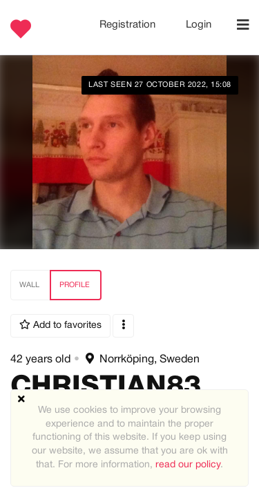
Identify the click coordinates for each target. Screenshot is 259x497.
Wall (29, 285)
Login (198, 25)
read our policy (187, 464)
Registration (128, 25)
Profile (74, 285)
